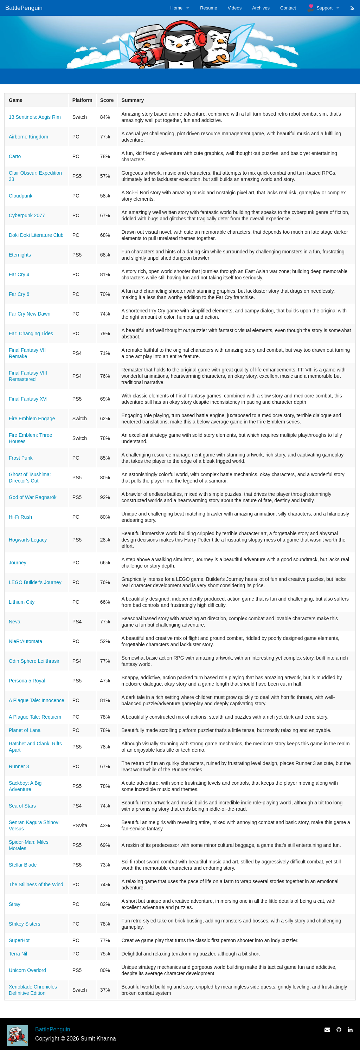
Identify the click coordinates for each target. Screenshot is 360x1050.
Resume (208, 8)
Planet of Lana (24, 730)
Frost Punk (21, 458)
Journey (17, 562)
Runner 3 (19, 766)
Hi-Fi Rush (20, 517)
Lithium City (21, 602)
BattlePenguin (24, 8)
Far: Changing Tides (31, 333)
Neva (14, 621)
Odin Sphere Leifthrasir (34, 661)
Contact (288, 8)
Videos (235, 8)
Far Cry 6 (19, 294)
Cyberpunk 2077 (27, 215)
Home (177, 8)
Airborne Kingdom (28, 137)
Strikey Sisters (24, 924)
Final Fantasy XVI (28, 399)
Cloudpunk (20, 196)
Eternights (20, 255)
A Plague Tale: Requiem (35, 717)
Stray (14, 904)
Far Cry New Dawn (29, 314)
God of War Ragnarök (33, 497)
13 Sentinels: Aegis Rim (35, 117)
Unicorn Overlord (27, 970)
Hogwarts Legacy (28, 540)
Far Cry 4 (19, 274)
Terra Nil (18, 954)
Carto (15, 156)
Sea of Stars (22, 806)
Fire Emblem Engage (32, 418)
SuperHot (19, 940)
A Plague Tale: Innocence (36, 700)
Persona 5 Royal (27, 680)
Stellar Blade (23, 865)
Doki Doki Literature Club (36, 235)
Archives (261, 8)
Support (320, 8)
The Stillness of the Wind (36, 884)
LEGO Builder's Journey (35, 582)
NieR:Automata (25, 641)
